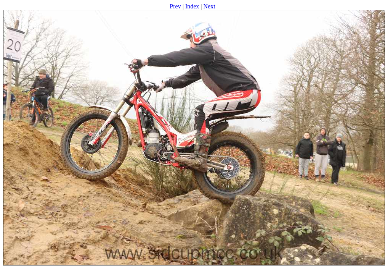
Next (209, 6)
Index (192, 6)
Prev (175, 6)
